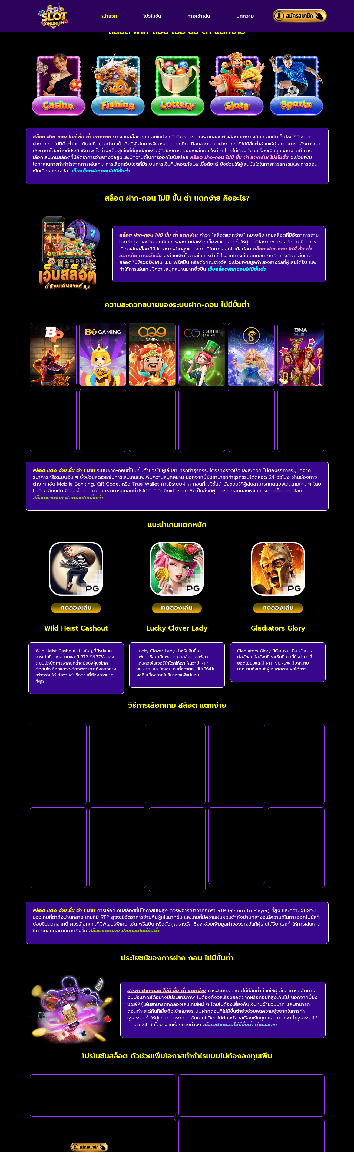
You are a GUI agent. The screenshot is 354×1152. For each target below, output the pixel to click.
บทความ (245, 16)
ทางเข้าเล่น (198, 16)
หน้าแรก (108, 16)
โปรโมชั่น (152, 16)
